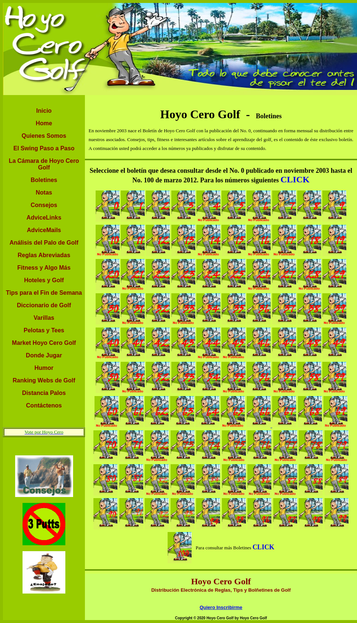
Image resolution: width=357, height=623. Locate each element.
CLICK (295, 179)
